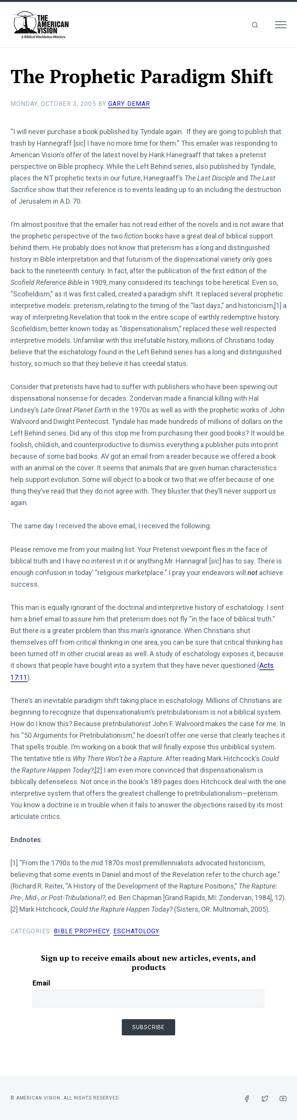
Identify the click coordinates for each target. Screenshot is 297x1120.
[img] (254, 24)
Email (41, 982)
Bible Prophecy (81, 930)
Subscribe (148, 1026)
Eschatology (136, 930)
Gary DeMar (129, 103)
